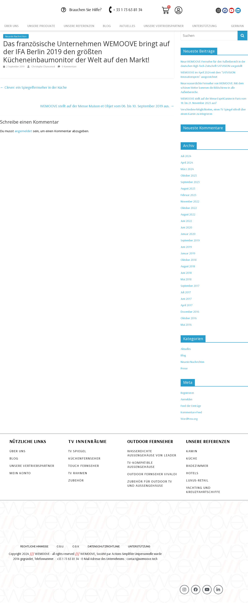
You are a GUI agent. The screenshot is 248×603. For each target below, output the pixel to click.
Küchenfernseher (84, 458)
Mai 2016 (186, 324)
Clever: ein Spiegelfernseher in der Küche (33, 87)
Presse (184, 368)
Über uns (11, 26)
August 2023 (188, 188)
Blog (107, 26)
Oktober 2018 (189, 260)
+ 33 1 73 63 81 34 (127, 9)
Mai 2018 (186, 279)
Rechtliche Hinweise (34, 546)
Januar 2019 (188, 253)
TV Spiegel (77, 451)
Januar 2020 (188, 234)
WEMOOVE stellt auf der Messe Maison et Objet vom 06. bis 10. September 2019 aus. (107, 106)
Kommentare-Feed (191, 412)
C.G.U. (60, 546)
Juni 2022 (186, 221)
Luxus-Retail (197, 480)
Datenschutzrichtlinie (104, 546)
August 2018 (188, 266)
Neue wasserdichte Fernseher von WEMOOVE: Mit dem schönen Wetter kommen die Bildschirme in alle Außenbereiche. (212, 87)
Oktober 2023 (189, 175)
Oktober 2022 (189, 208)
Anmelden (186, 399)
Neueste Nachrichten (16, 36)
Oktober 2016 (189, 318)
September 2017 (190, 286)
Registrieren (187, 393)
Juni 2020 (186, 227)
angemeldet (23, 131)
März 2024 (187, 169)
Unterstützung (204, 26)
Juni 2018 (186, 273)
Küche (191, 458)
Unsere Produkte (41, 26)
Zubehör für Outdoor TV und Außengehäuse (149, 483)
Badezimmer (197, 465)
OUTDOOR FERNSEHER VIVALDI (152, 474)
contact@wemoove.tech (142, 559)
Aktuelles (127, 26)
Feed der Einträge (191, 406)
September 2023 (190, 182)
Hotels (192, 473)
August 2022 (188, 214)
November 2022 (190, 201)
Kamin (191, 451)
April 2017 (186, 305)
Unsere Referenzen (79, 26)
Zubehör (76, 480)
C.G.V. (75, 546)
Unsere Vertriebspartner (164, 26)
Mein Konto (20, 473)
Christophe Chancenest (43, 66)
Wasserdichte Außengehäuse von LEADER (151, 453)
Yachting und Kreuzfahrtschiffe (203, 489)
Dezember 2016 (190, 312)
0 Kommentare (67, 66)
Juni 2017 (186, 299)
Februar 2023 (188, 195)
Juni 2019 (186, 247)
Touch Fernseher (83, 465)
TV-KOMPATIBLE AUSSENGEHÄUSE (141, 464)
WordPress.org (189, 419)
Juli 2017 (186, 292)
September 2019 (190, 240)
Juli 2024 (186, 156)
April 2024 (187, 162)
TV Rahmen (77, 473)
